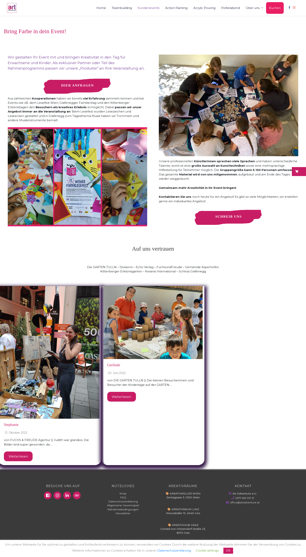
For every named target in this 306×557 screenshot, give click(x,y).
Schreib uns (228, 217)
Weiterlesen (18, 457)
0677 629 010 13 (244, 498)
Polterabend (230, 8)
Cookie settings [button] (207, 550)
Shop (122, 493)
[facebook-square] (48, 496)
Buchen (275, 8)
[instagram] (294, 7)
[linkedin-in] (67, 496)
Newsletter (123, 513)
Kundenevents (148, 8)
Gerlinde (114, 365)
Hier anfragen (77, 85)
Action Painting (176, 8)
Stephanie (11, 425)
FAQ (123, 497)
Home (101, 8)
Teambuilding (122, 8)
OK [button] (228, 550)
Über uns (252, 8)
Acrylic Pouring (204, 8)
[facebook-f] (290, 7)
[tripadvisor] (77, 496)
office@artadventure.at (244, 502)
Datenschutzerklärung (123, 501)
